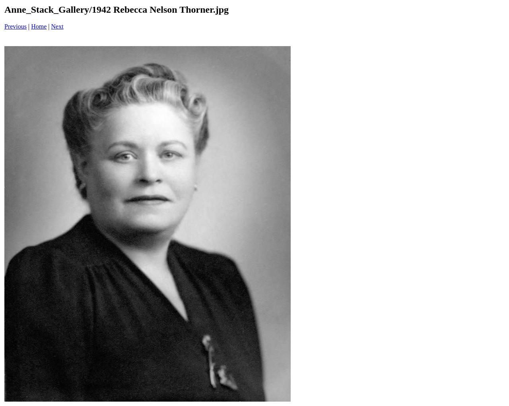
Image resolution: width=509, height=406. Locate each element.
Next (57, 26)
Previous (15, 26)
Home (39, 26)
